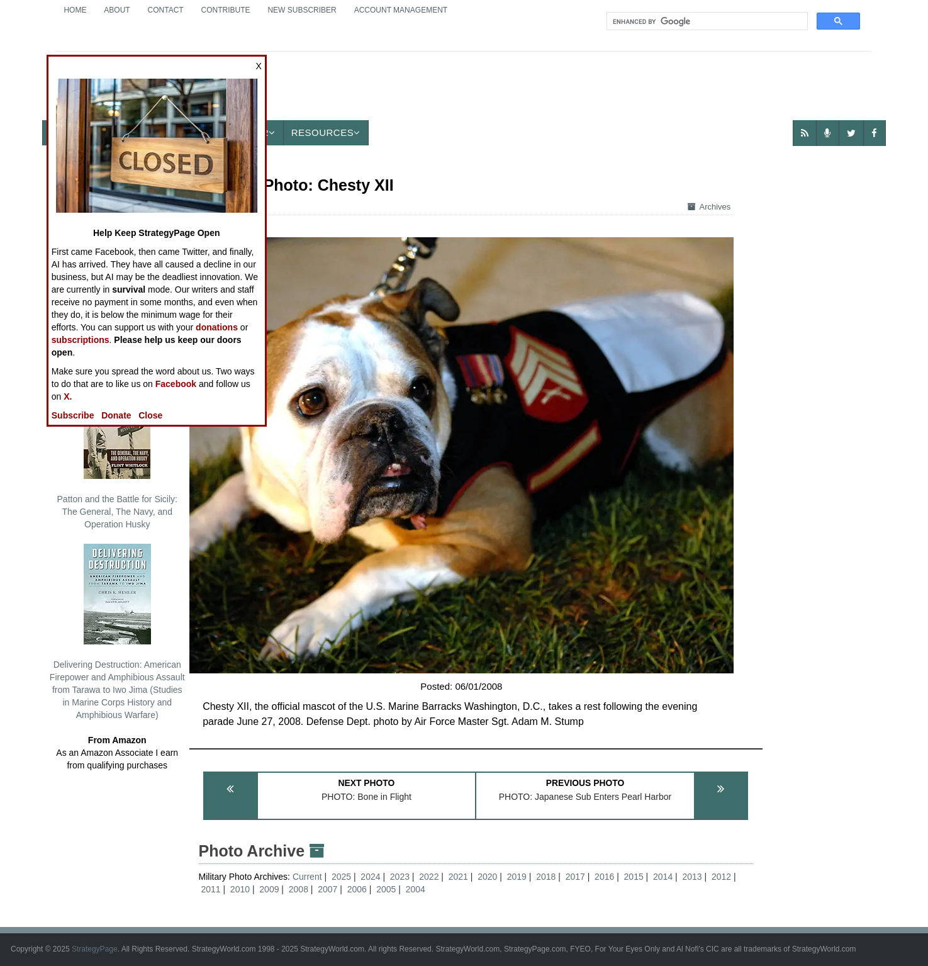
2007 (327, 889)
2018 (546, 877)
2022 (429, 877)
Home (75, 10)
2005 (386, 889)
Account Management (400, 10)
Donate (116, 415)
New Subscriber (301, 10)
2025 (341, 877)
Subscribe (73, 415)
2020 (487, 877)
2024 (370, 877)
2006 (357, 889)
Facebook (175, 384)
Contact (166, 10)
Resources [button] (326, 132)
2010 (240, 889)
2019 (517, 877)
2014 (663, 877)
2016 (604, 877)
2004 (415, 889)
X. (68, 396)
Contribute (225, 10)
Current (309, 877)
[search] (706, 21)
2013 (692, 877)
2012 (721, 877)
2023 (400, 877)
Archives (709, 206)
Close (150, 415)
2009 (269, 889)
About (117, 10)
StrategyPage (95, 949)
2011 (210, 889)
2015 (634, 877)
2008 (298, 889)
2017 (575, 877)
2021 (458, 877)
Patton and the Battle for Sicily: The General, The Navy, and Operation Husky (117, 453)
